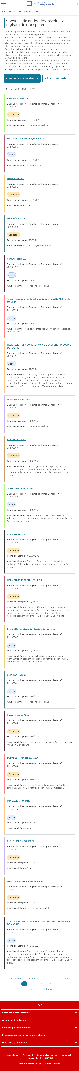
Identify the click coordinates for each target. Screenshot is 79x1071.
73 (41, 984)
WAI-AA (49, 1058)
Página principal (9, 11)
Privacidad (28, 1055)
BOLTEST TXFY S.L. (16, 439)
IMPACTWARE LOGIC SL (19, 399)
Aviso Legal (12, 1055)
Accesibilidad (34, 1058)
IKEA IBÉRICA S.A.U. (17, 219)
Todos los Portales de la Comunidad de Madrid (39, 1063)
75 (59, 984)
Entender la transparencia (16, 1013)
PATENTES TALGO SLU (18, 98)
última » (48, 989)
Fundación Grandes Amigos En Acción (26, 138)
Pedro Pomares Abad (18, 715)
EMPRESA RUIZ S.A (17, 675)
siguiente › (32, 989)
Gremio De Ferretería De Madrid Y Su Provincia (31, 629)
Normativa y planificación (15, 1042)
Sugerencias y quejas (47, 1055)
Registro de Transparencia (29, 11)
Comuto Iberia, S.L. (16, 259)
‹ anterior (31, 978)
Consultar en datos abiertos (22, 78)
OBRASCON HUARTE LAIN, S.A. (23, 758)
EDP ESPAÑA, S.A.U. (17, 534)
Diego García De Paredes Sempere (25, 881)
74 (50, 984)
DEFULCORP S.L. (15, 179)
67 (48, 978)
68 (57, 978)
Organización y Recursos (15, 1020)
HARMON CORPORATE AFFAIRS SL (25, 580)
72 (32, 984)
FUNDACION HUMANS (18, 801)
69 (66, 978)
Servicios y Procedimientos (16, 1027)
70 (16, 984)
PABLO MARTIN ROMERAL (20, 841)
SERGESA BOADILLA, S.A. (20, 488)
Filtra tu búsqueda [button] (55, 78)
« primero (16, 978)
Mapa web (66, 1055)
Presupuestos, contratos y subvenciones (23, 1035)
